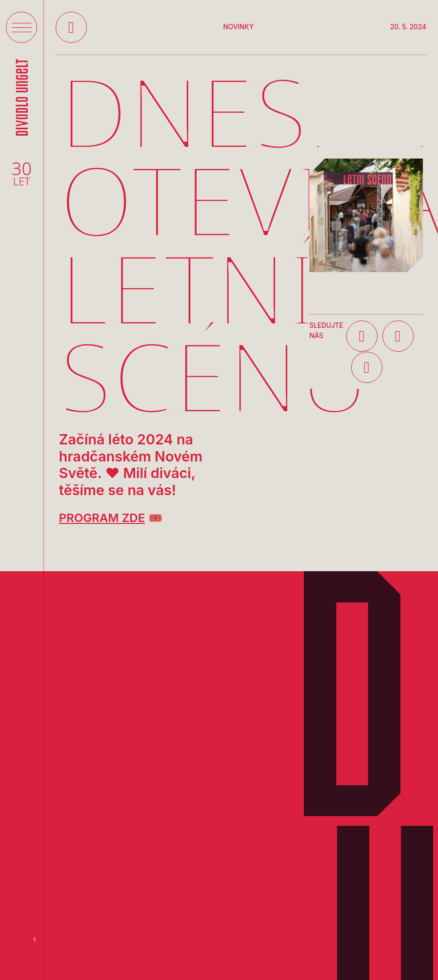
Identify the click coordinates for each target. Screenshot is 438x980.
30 (22, 173)
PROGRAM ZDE (102, 518)
